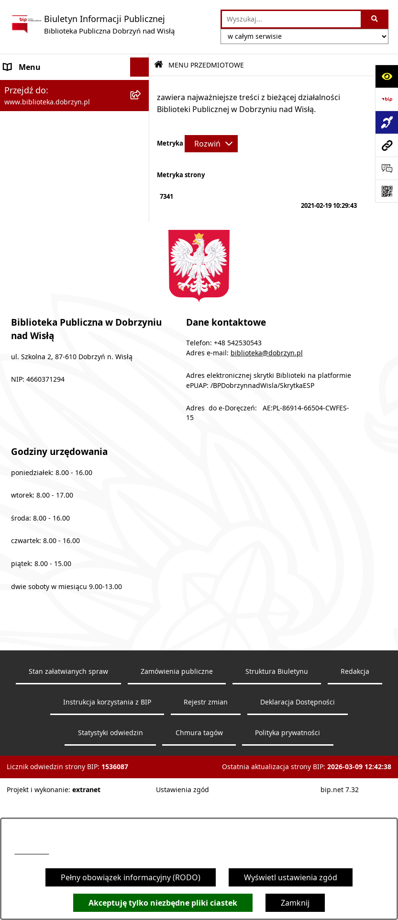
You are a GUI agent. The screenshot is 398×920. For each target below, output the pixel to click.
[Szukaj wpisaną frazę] (375, 19)
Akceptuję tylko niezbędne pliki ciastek (162, 902)
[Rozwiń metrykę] (211, 143)
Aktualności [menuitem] (25, 270)
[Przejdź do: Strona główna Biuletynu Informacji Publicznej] (158, 65)
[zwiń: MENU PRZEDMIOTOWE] (141, 105)
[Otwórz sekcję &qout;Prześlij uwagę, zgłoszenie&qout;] (386, 168)
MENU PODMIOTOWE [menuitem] (43, 86)
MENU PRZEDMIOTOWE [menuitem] (47, 105)
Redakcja (355, 802)
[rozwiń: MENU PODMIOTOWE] (141, 86)
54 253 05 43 (31, 851)
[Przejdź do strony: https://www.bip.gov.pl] (386, 99)
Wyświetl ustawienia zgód (290, 877)
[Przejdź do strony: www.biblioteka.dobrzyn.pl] (386, 145)
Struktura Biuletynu (276, 802)
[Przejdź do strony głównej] (92, 24)
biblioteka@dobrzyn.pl (267, 483)
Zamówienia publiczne (177, 802)
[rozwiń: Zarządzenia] (141, 181)
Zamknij (295, 902)
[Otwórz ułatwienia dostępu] (386, 76)
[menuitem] (74, 130)
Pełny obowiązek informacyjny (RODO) (130, 877)
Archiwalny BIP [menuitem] (30, 251)
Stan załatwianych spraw (68, 802)
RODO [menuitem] (15, 308)
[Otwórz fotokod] (386, 191)
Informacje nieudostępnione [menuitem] (55, 289)
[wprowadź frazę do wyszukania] (291, 19)
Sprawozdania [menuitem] (29, 232)
